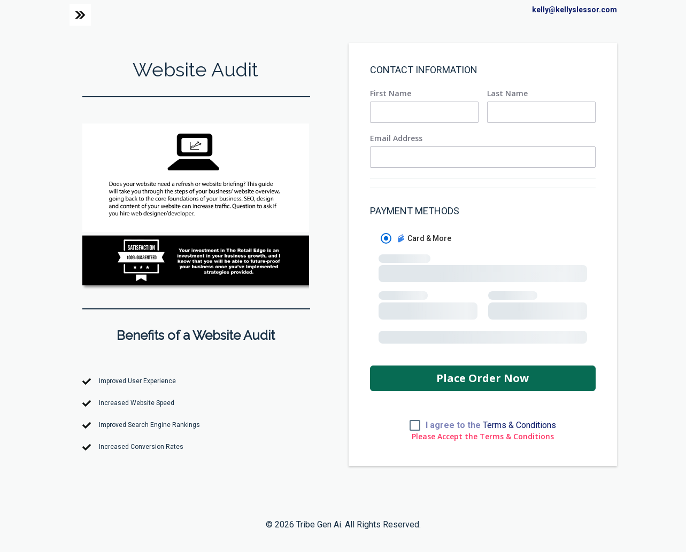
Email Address (396, 138)
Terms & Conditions (519, 425)
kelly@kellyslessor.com (574, 9)
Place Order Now (482, 378)
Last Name (507, 93)
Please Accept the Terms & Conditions (483, 436)
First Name (390, 93)
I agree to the (491, 425)
